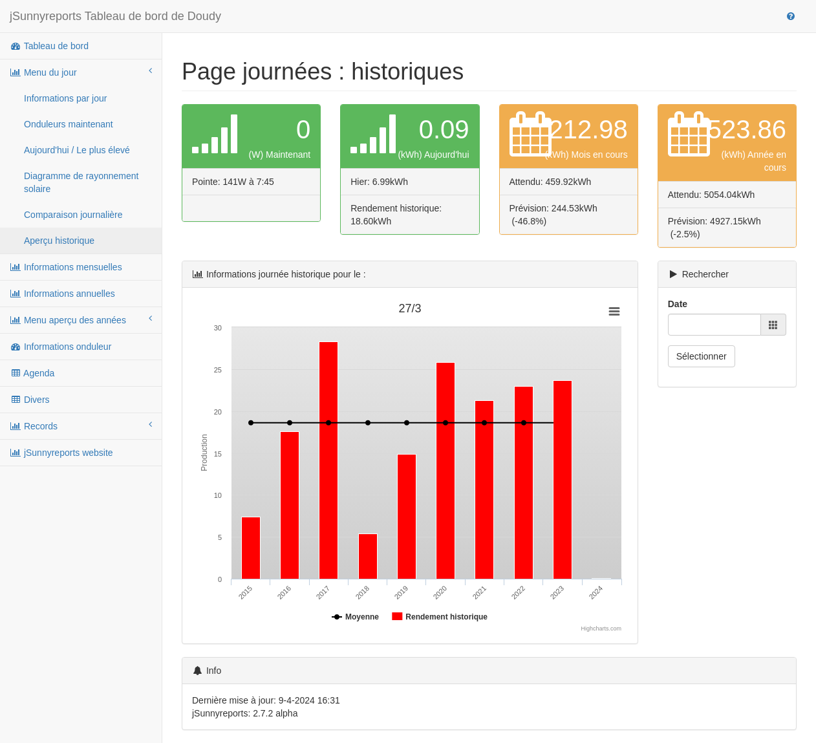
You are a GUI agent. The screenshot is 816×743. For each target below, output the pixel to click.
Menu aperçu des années (81, 319)
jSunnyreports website (61, 452)
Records (81, 425)
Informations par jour (65, 98)
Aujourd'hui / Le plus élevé (77, 150)
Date (677, 304)
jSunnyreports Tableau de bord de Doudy (115, 16)
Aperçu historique (59, 240)
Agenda (32, 373)
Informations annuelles (62, 293)
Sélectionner (701, 356)
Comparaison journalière (73, 215)
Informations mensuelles (66, 267)
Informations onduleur (60, 346)
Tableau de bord (49, 46)
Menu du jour (81, 72)
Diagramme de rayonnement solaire (81, 182)
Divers (30, 399)
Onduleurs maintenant (68, 124)
